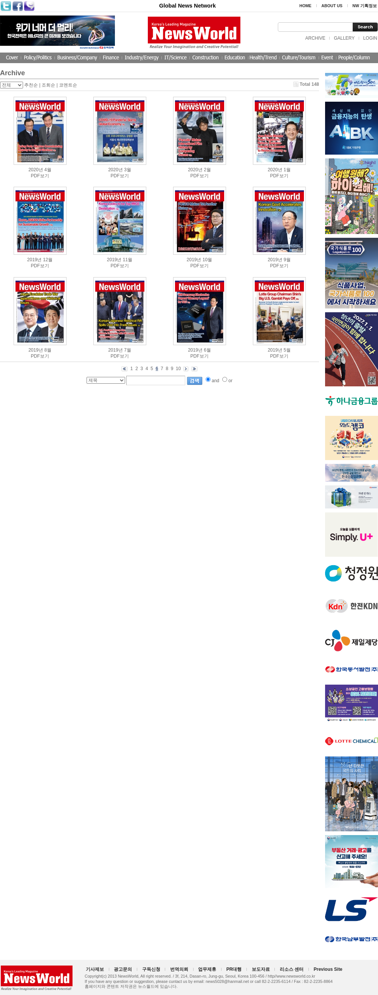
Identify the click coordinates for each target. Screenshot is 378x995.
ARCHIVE (315, 38)
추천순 (31, 85)
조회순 (48, 85)
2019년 (34, 259)
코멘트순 (68, 85)
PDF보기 (40, 175)
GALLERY (344, 38)
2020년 (35, 169)
